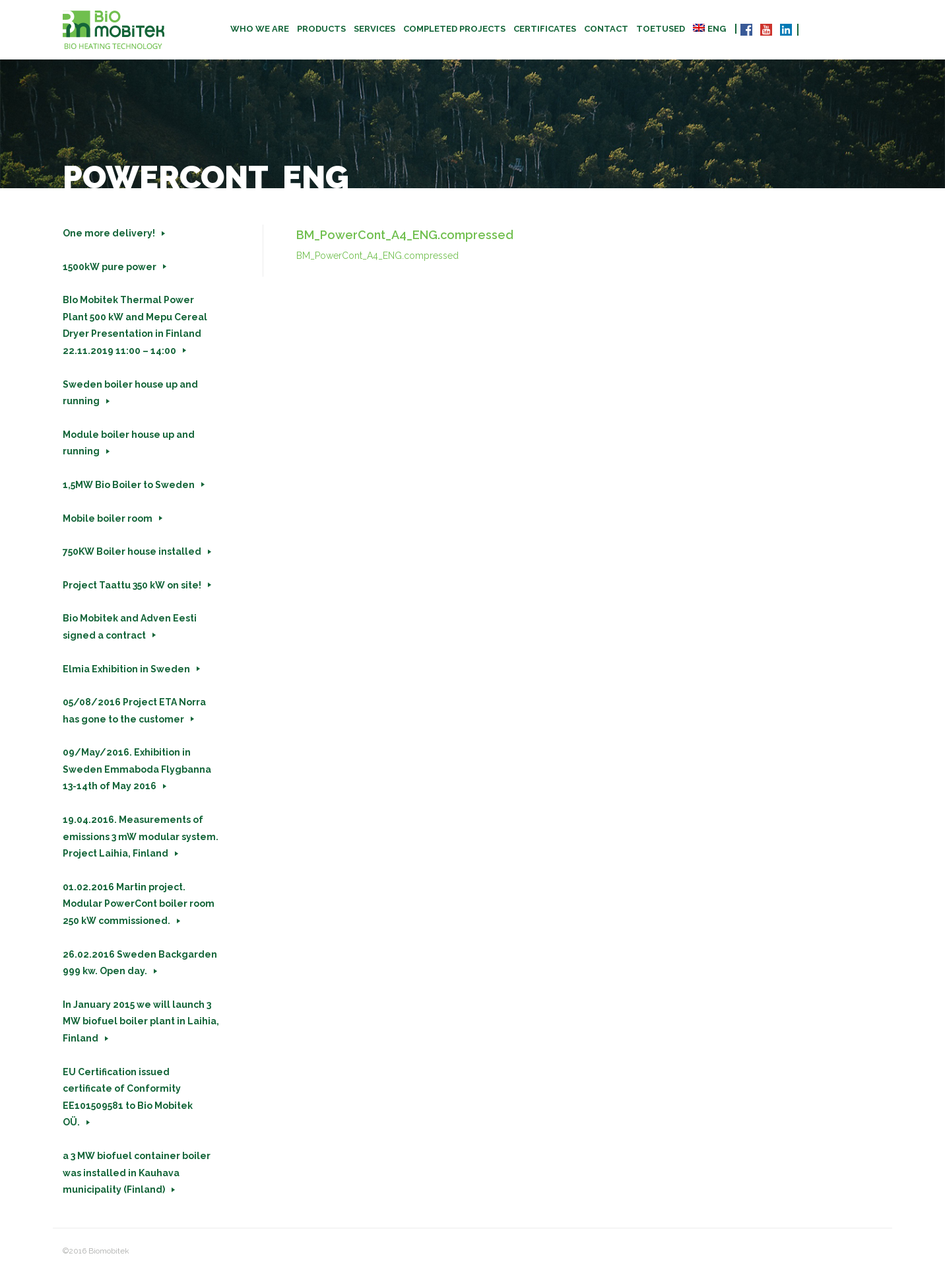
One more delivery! (109, 233)
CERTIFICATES (544, 29)
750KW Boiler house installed (132, 551)
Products (321, 29)
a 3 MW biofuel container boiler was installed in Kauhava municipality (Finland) (137, 1172)
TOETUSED (660, 29)
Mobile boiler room (107, 518)
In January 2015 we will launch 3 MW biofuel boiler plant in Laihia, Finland (141, 1021)
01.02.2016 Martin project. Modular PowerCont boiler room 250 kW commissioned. (138, 904)
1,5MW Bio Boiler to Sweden (129, 484)
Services (374, 29)
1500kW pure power (109, 267)
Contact (606, 29)
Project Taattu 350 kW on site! (132, 585)
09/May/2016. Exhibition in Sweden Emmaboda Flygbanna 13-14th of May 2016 (137, 769)
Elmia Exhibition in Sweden (126, 669)
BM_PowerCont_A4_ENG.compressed (377, 255)
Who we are (259, 29)
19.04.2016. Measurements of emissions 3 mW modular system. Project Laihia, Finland (140, 836)
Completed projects (454, 29)
